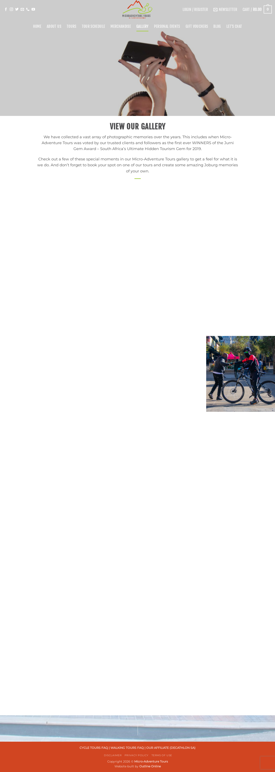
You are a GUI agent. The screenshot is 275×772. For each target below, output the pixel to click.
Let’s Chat (234, 26)
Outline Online (150, 766)
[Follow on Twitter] (17, 9)
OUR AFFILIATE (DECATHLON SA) (170, 748)
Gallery (142, 26)
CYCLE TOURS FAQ (94, 748)
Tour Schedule (93, 26)
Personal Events (167, 26)
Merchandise (120, 26)
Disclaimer (113, 755)
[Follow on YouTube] (33, 9)
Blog (217, 26)
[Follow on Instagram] (11, 9)
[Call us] (27, 9)
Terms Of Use (161, 755)
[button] (195, 9)
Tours (71, 26)
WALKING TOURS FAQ (127, 748)
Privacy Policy (137, 755)
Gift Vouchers (197, 26)
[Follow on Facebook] (6, 9)
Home (37, 26)
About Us (54, 26)
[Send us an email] (22, 9)
